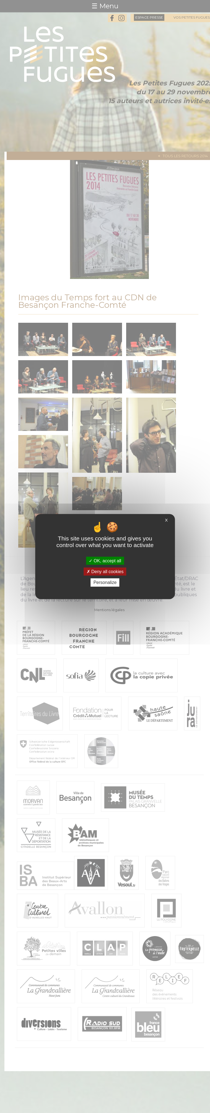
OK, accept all (105, 560)
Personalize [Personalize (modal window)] (105, 582)
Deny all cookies (105, 571)
